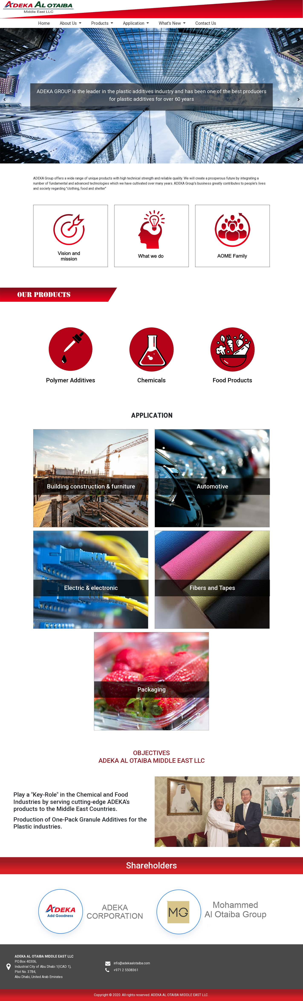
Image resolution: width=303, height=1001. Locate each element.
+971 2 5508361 (126, 974)
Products (100, 23)
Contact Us (205, 23)
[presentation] (4, 99)
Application (134, 23)
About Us (69, 23)
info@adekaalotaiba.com (132, 967)
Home (45, 23)
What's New (170, 23)
